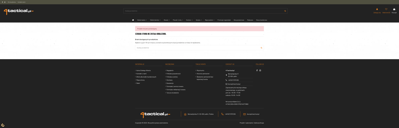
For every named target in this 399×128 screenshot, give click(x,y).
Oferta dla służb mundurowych (146, 77)
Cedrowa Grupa (259, 123)
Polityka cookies (172, 77)
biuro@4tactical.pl (234, 84)
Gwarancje (169, 83)
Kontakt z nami (21, 2)
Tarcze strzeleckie (172, 93)
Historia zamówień (203, 74)
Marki (138, 83)
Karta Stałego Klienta (143, 70)
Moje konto (200, 70)
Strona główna (12, 2)
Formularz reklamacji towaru (175, 89)
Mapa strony (140, 80)
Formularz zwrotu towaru (174, 86)
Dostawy (169, 80)
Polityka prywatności (173, 74)
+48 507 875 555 (233, 80)
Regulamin (169, 70)
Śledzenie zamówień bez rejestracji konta (205, 78)
